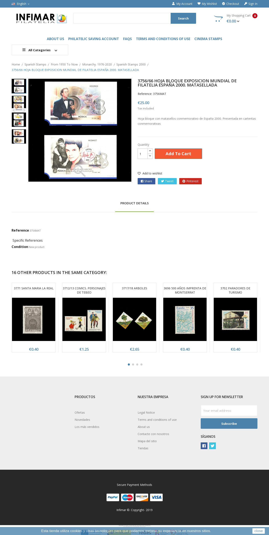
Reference (20, 230)
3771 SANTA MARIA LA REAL (34, 288)
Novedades (82, 420)
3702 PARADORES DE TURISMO (235, 290)
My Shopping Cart (235, 18)
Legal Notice (146, 412)
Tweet (169, 181)
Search (183, 18)
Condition (20, 246)
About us (144, 427)
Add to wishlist (150, 173)
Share (148, 181)
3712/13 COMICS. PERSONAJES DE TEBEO (84, 290)
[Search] (134, 18)
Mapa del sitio (147, 441)
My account (182, 3)
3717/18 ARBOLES (134, 288)
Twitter (212, 445)
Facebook (204, 445)
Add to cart (178, 153)
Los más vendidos (87, 427)
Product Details (134, 203)
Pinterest (192, 181)
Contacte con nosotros (153, 434)
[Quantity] (143, 153)
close (258, 531)
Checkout (230, 3)
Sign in (250, 3)
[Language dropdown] (21, 3)
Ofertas (80, 412)
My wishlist (207, 3)
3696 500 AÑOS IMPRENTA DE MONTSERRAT (185, 290)
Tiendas (143, 448)
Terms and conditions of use (157, 420)
